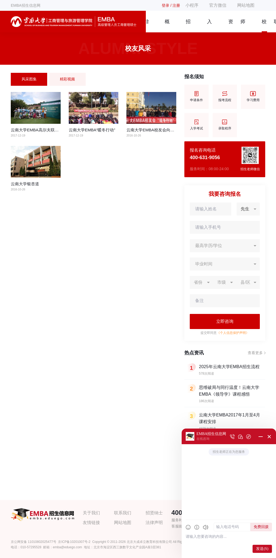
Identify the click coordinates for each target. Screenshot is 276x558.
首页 (147, 25)
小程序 (191, 5)
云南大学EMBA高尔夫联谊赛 (37, 130)
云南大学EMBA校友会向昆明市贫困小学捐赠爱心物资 (174, 130)
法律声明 (154, 522)
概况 (167, 25)
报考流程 (225, 96)
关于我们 (91, 513)
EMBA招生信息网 (25, 5)
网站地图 (245, 5)
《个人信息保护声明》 (233, 333)
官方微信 (217, 5)
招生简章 (188, 25)
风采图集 (29, 79)
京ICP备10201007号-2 (74, 542)
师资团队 (242, 25)
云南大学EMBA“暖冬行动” (92, 130)
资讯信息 (230, 25)
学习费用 (253, 96)
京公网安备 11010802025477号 (33, 542)
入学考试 (196, 125)
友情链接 (91, 522)
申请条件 (196, 96)
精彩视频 (67, 79)
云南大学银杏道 (25, 184)
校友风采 (264, 25)
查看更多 (255, 353)
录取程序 (225, 125)
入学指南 (209, 25)
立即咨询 (224, 321)
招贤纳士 (154, 513)
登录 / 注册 (171, 5)
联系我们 (122, 513)
